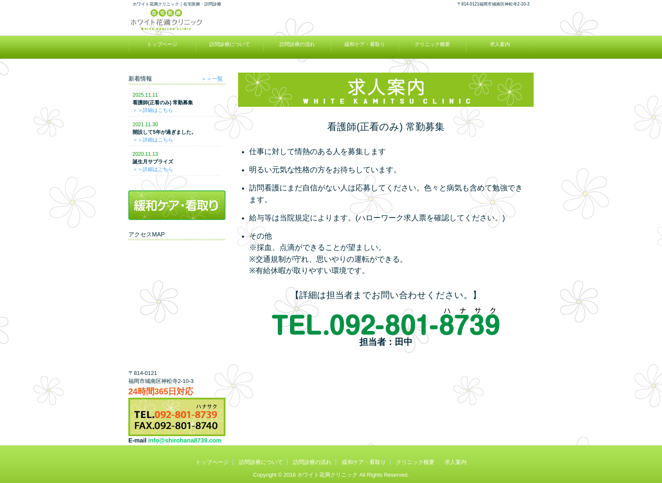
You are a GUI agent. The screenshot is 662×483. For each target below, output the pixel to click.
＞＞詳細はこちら (153, 110)
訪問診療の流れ (297, 44)
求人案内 (500, 44)
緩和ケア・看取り (365, 44)
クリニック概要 (432, 44)
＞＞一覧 (212, 79)
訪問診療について (229, 44)
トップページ (162, 44)
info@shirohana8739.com (185, 440)
